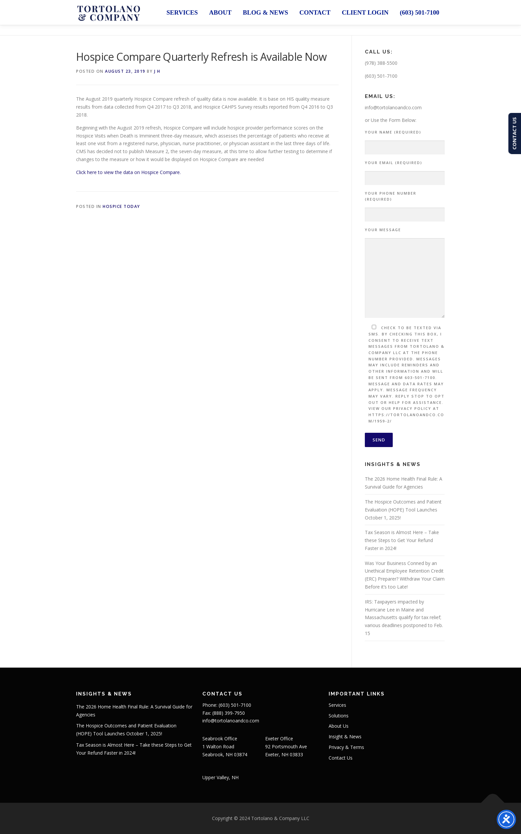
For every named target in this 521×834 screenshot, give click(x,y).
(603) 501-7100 (419, 12)
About (220, 12)
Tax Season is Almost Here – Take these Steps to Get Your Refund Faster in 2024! (402, 540)
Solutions (339, 715)
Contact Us (341, 758)
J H (157, 71)
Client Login (365, 12)
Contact (315, 12)
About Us (339, 726)
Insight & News (345, 736)
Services (182, 12)
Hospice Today (121, 206)
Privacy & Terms (346, 747)
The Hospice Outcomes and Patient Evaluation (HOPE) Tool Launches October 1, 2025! (403, 510)
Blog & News (265, 12)
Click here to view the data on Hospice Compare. (128, 172)
